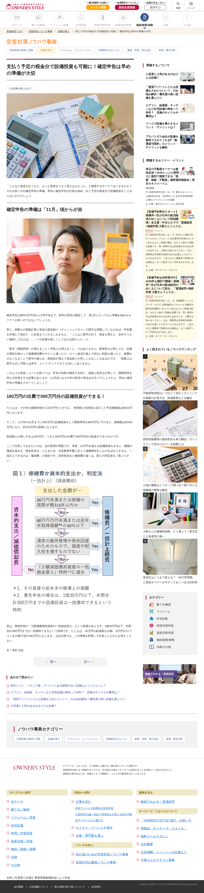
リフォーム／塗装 (23, 817)
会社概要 (147, 844)
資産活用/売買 (123, 25)
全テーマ (17, 25)
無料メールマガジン (155, 836)
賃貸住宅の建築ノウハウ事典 (96, 862)
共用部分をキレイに (109, 50)
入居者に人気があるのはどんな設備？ (34, 705)
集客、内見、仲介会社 (139, 50)
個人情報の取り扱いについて (69, 886)
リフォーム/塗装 (59, 25)
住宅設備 (81, 25)
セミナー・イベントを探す (94, 827)
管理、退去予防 (167, 50)
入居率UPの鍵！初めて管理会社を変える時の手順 (103, 814)
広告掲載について (38, 886)
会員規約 (96, 886)
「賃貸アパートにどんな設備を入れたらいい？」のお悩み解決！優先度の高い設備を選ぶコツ (68, 699)
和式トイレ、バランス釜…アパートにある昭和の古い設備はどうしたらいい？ (58, 685)
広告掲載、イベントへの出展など (164, 852)
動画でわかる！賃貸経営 (158, 801)
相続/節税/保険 (144, 25)
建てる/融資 (38, 25)
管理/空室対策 (102, 25)
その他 (187, 25)
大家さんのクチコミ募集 (158, 860)
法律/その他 (164, 646)
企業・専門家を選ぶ (90, 835)
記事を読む (83, 801)
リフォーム (163, 611)
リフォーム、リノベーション (75, 50)
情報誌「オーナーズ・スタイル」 (164, 828)
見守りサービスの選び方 (89, 820)
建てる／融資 (20, 809)
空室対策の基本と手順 (21, 50)
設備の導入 (47, 50)
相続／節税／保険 (23, 849)
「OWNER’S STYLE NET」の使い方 (166, 820)
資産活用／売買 (22, 841)
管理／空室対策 (22, 833)
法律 (165, 25)
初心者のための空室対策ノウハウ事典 (102, 854)
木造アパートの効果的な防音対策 (94, 808)
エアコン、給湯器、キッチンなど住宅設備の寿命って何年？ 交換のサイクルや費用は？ (65, 692)
